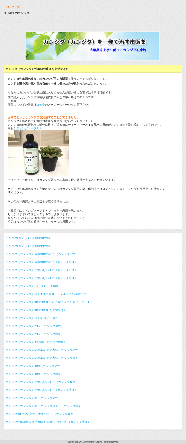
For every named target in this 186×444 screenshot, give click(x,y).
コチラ (40, 104)
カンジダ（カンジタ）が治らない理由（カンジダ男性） (41, 270)
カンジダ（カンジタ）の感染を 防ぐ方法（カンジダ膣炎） (43, 358)
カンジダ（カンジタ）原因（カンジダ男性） (34, 366)
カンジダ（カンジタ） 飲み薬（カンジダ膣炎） (36, 342)
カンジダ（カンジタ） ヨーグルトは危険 (32, 286)
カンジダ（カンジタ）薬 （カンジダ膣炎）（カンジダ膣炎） (45, 406)
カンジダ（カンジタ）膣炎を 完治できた (32, 318)
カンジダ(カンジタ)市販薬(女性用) (28, 246)
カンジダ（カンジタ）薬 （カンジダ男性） (33, 398)
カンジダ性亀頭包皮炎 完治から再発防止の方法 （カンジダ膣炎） (48, 422)
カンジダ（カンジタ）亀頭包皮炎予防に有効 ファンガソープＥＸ (48, 302)
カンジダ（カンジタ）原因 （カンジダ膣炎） (35, 374)
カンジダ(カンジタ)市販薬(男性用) (28, 238)
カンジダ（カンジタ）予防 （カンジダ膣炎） (35, 334)
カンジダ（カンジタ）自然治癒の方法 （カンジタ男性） (42, 254)
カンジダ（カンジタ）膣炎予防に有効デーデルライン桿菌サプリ (47, 294)
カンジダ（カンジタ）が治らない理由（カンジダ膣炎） (41, 278)
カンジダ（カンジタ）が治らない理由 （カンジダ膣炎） (42, 382)
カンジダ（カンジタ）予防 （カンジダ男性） (35, 326)
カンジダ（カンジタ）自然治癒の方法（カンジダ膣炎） (41, 262)
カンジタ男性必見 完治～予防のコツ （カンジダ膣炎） (41, 414)
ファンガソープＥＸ (29, 128)
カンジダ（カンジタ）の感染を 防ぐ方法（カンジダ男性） (43, 350)
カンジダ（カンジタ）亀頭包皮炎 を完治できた (36, 310)
